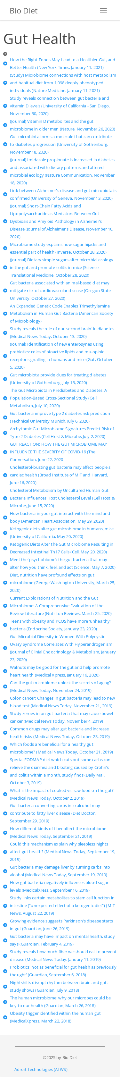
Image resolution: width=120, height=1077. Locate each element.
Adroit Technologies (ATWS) (41, 1069)
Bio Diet (24, 10)
